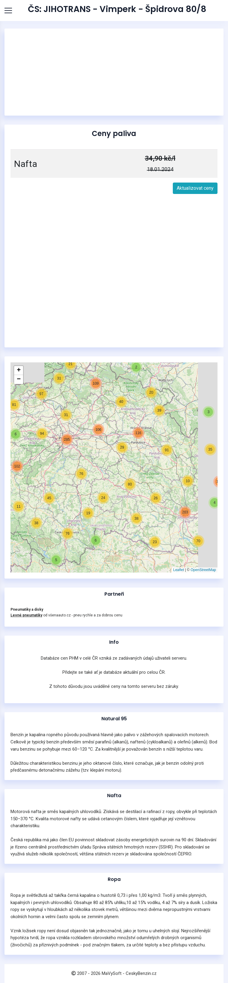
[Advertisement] (114, 72)
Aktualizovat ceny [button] (195, 188)
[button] (56, 560)
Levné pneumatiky (26, 615)
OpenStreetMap (203, 570)
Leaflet (178, 570)
